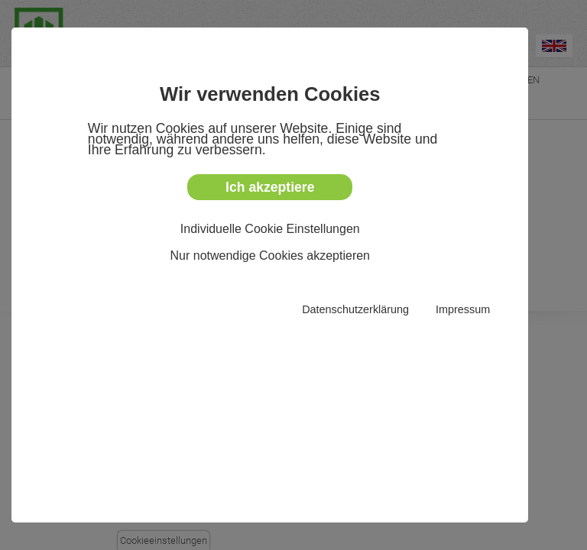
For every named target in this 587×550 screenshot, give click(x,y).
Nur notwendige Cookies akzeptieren (270, 255)
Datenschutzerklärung (355, 309)
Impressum (463, 309)
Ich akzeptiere (269, 187)
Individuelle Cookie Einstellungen (270, 228)
